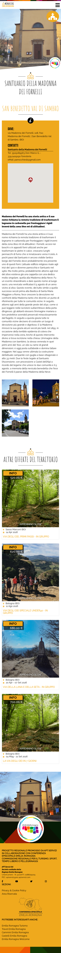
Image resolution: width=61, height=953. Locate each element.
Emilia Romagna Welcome (16, 939)
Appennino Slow (30, 524)
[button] (57, 4)
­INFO (13, 473)
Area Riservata (9, 893)
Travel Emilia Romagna (14, 929)
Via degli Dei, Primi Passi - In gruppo (26, 536)
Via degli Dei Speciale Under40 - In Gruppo (25, 611)
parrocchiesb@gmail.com (27, 159)
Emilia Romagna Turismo (15, 925)
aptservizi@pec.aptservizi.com (18, 877)
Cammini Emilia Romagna (15, 932)
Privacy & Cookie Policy (14, 890)
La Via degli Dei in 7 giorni (19, 761)
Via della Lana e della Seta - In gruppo (29, 687)
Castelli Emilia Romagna (14, 935)
